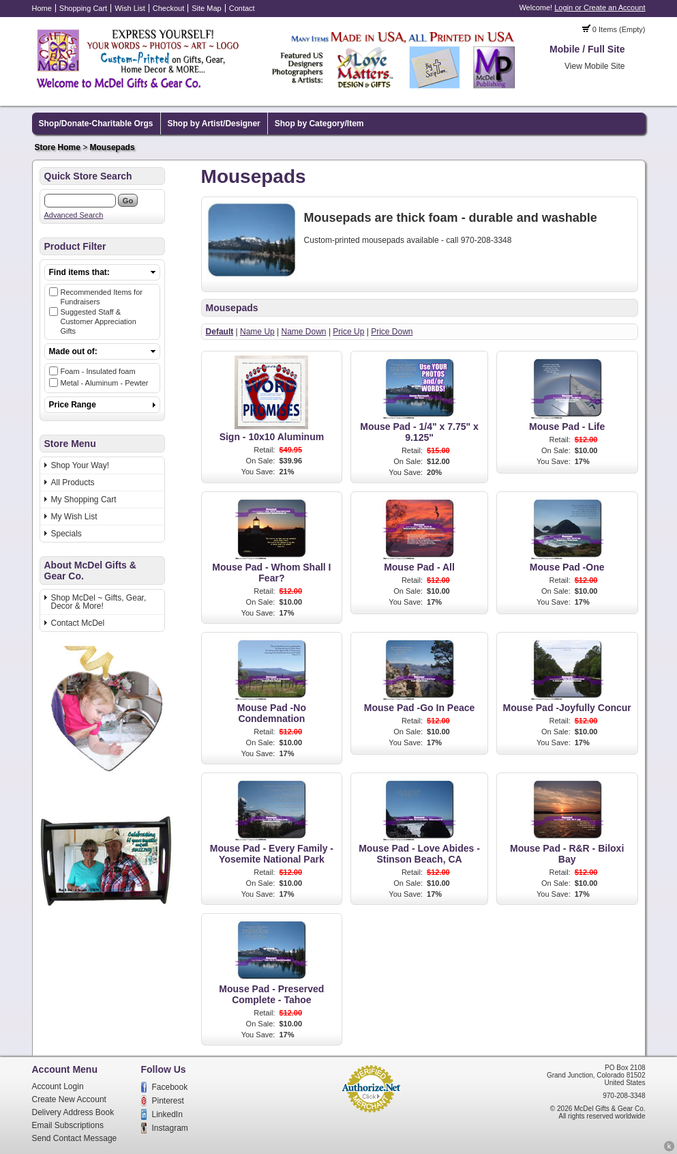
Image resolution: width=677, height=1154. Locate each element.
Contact (242, 8)
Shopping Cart (83, 8)
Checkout (168, 8)
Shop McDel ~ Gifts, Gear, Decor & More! (99, 602)
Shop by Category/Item (319, 123)
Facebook (170, 1087)
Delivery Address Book (73, 1112)
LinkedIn (167, 1114)
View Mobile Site (595, 66)
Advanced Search (74, 215)
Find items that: (79, 272)
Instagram (170, 1128)
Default (220, 331)
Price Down (391, 331)
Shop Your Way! (80, 465)
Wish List (130, 8)
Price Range (72, 404)
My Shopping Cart (84, 499)
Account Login (58, 1086)
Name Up (257, 331)
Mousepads (112, 147)
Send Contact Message (74, 1138)
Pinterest (168, 1101)
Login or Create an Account (599, 7)
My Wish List (74, 516)
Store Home (57, 147)
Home (42, 8)
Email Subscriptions (68, 1125)
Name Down (304, 331)
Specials (66, 533)
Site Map (206, 8)
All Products (73, 482)
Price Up (348, 331)
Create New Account (69, 1099)
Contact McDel (78, 623)
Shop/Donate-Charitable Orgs (96, 123)
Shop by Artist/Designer (214, 123)
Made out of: (73, 351)
